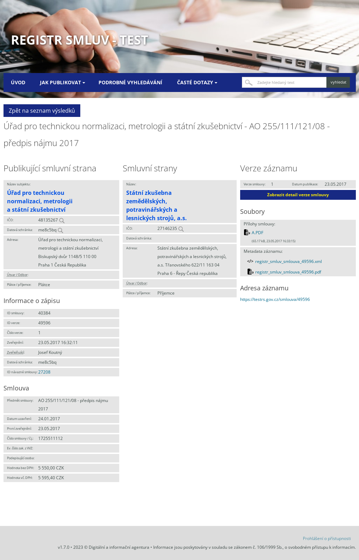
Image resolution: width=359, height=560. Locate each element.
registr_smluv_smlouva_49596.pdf (288, 272)
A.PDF (257, 232)
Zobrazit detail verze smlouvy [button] (298, 194)
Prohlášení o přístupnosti (327, 538)
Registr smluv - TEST (79, 39)
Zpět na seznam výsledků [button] (42, 110)
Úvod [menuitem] (18, 82)
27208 (44, 372)
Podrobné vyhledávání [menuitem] (130, 82)
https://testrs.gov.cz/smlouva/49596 (275, 299)
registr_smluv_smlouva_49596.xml (288, 261)
